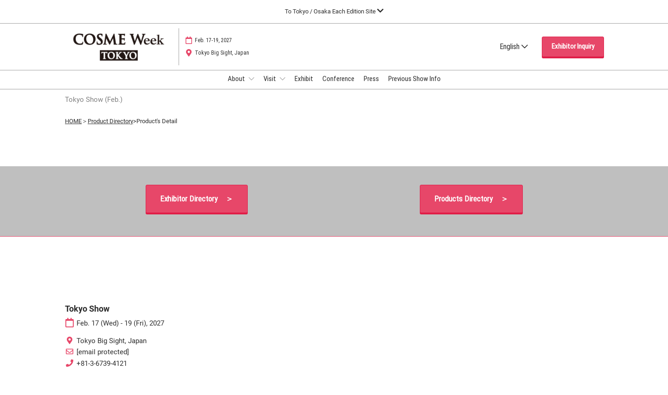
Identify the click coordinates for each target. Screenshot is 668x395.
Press (371, 87)
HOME (73, 129)
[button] (573, 55)
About (237, 87)
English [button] (514, 55)
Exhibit (304, 87)
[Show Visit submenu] (282, 87)
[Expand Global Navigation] (334, 11)
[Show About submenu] (251, 87)
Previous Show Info (414, 87)
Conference (338, 87)
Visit (270, 87)
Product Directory (110, 129)
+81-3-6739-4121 (102, 372)
